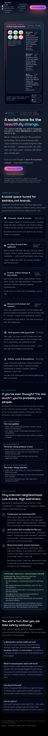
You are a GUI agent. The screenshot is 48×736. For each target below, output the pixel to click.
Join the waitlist (38, 7)
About (4, 726)
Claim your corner (14, 169)
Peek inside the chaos (15, 174)
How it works (31, 726)
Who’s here (21, 726)
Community (11, 726)
